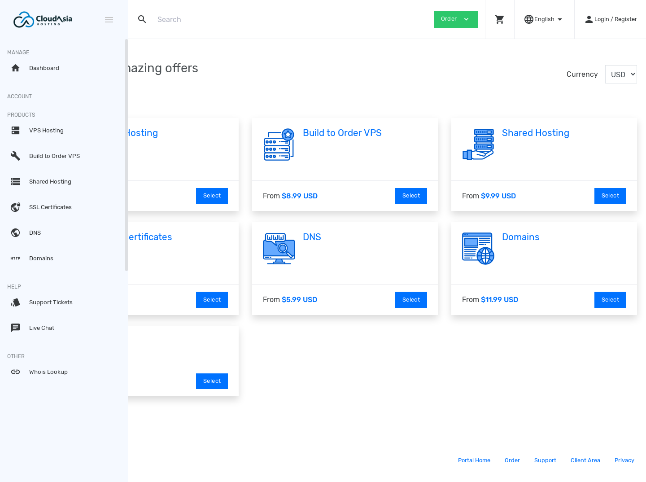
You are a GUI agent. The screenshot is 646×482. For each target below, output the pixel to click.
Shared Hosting (563, 132)
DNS (367, 237)
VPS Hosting (214, 132)
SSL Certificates (221, 237)
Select (267, 195)
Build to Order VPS (397, 132)
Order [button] (456, 19)
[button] (499, 19)
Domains (548, 237)
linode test (170, 340)
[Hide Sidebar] (109, 20)
